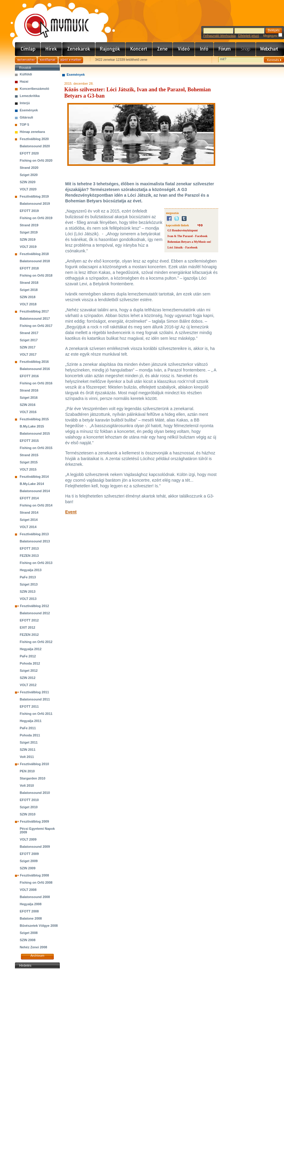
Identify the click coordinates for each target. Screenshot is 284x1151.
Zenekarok (78, 49)
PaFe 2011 (28, 728)
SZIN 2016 (28, 405)
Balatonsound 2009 (35, 846)
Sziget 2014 (29, 519)
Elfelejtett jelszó (248, 35)
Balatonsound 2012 (35, 613)
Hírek (51, 49)
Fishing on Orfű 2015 (36, 448)
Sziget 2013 (29, 584)
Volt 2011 (27, 757)
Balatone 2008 (31, 918)
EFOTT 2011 (29, 706)
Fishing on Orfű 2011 (36, 713)
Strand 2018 (29, 282)
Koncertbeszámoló (34, 88)
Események (29, 110)
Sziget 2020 (29, 175)
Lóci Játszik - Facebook (182, 247)
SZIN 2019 (28, 239)
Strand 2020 (29, 167)
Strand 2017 (29, 333)
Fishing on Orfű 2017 (36, 325)
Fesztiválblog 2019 (34, 196)
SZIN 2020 (28, 182)
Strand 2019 (29, 225)
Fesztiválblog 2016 (34, 361)
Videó (184, 49)
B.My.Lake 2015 (32, 426)
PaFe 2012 (28, 656)
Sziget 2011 (29, 742)
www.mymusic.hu (51, 19)
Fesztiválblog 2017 (34, 311)
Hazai (24, 81)
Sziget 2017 (29, 340)
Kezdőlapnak (48, 60)
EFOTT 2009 (29, 854)
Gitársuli (26, 117)
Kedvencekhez (26, 60)
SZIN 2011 (28, 749)
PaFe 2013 (28, 577)
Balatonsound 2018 (35, 261)
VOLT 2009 (28, 839)
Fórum (225, 49)
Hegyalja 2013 (31, 570)
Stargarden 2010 (32, 778)
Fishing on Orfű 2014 (36, 505)
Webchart (270, 49)
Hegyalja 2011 (31, 721)
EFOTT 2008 (29, 911)
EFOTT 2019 (29, 211)
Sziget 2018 (29, 290)
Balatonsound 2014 (35, 491)
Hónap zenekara (32, 132)
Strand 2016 (29, 390)
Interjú (25, 103)
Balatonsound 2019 (35, 203)
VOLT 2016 (28, 412)
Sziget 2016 (29, 397)
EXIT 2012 (27, 627)
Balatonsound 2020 (35, 146)
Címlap (28, 49)
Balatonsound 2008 (35, 897)
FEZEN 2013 (29, 555)
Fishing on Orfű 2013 (36, 563)
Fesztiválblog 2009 (34, 821)
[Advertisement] (37, 1060)
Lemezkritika (30, 96)
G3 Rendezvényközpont (182, 230)
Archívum (37, 955)
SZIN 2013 (28, 591)
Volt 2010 (27, 785)
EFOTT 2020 (29, 153)
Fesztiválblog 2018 (34, 254)
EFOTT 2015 (29, 440)
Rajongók (110, 49)
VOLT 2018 (28, 304)
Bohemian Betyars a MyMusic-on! (189, 241)
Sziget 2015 (29, 462)
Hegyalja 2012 (31, 649)
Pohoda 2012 (30, 663)
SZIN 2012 (28, 678)
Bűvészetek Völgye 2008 (39, 925)
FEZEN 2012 (29, 634)
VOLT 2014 (28, 527)
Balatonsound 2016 (35, 369)
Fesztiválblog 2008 (34, 875)
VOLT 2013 (28, 598)
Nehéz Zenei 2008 (33, 947)
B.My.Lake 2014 (32, 484)
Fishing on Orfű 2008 (36, 882)
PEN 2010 (27, 771)
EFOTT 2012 (29, 620)
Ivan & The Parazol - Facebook (187, 236)
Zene (162, 49)
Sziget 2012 (29, 670)
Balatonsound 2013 (35, 541)
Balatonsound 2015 (35, 433)
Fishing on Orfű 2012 (36, 642)
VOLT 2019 (28, 246)
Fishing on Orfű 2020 (36, 160)
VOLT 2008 (28, 889)
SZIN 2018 (28, 297)
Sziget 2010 (29, 807)
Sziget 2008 (29, 933)
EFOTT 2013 (29, 548)
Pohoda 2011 (30, 735)
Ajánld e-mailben (71, 60)
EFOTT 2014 (29, 498)
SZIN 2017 (28, 347)
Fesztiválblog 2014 (34, 476)
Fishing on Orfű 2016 (36, 383)
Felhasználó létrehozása (219, 35)
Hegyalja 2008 (31, 904)
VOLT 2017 (28, 354)
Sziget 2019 (29, 232)
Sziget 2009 (29, 861)
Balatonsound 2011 (35, 699)
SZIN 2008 (28, 940)
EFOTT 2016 (29, 376)
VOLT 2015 (28, 469)
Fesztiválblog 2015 (34, 419)
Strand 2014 (29, 512)
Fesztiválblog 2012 (34, 606)
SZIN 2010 (28, 814)
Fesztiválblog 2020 (34, 139)
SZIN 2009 (28, 868)
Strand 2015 (29, 455)
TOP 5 (24, 124)
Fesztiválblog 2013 (34, 534)
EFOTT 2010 (29, 800)
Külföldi (26, 74)
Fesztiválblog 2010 (34, 764)
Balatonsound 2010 (35, 792)
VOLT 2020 (28, 189)
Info (204, 49)
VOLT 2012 (28, 685)
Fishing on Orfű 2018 (36, 275)
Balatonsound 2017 (35, 318)
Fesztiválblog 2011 (34, 692)
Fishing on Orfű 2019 (36, 218)
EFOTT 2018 (29, 268)
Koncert (139, 49)
